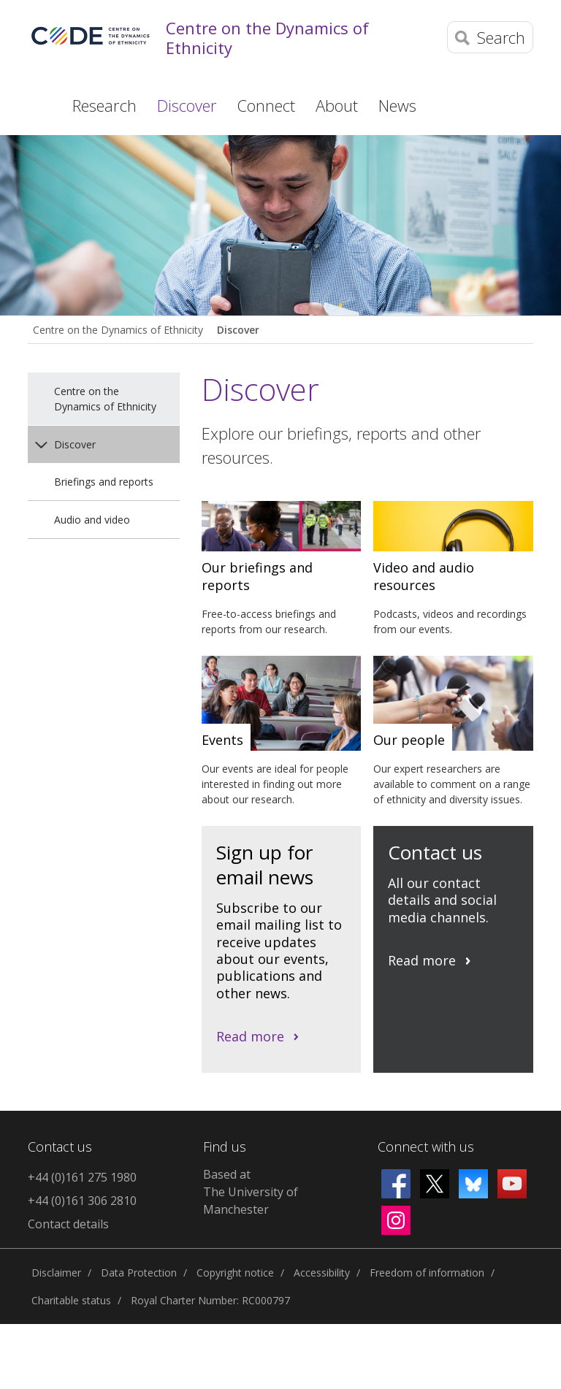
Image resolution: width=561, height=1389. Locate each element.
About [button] (337, 105)
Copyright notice (235, 1272)
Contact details (68, 1224)
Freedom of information (427, 1272)
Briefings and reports (103, 482)
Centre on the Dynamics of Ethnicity (267, 37)
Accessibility (322, 1272)
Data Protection (139, 1272)
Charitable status (71, 1300)
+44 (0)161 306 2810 (82, 1201)
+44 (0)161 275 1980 (82, 1177)
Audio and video (92, 520)
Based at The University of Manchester (250, 1191)
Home (37, 104)
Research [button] (104, 105)
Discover (238, 330)
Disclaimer (56, 1272)
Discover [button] (187, 105)
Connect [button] (266, 105)
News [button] (397, 105)
